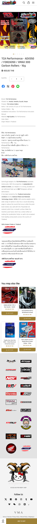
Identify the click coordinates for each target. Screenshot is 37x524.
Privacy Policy (15, 517)
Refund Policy (24, 517)
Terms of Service (7, 517)
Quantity (4, 78)
